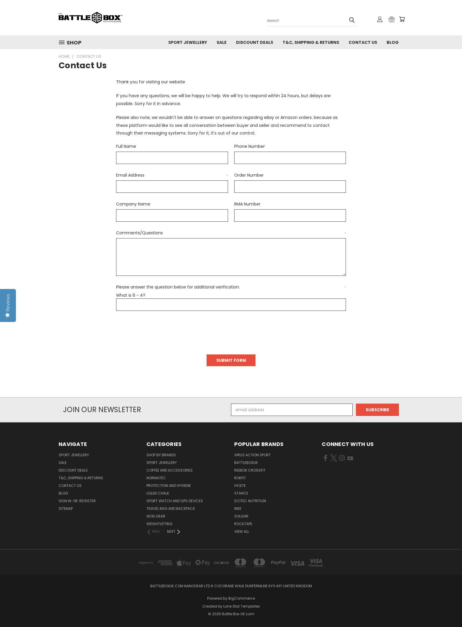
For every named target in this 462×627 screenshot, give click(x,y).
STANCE (241, 493)
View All (241, 531)
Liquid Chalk (157, 493)
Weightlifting (159, 523)
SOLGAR (241, 516)
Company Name (133, 204)
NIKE (237, 508)
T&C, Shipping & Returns (311, 42)
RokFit (240, 477)
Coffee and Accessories (169, 470)
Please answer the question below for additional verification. (231, 287)
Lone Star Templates (241, 606)
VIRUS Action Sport (252, 454)
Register (87, 500)
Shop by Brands (161, 454)
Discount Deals (254, 42)
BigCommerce (241, 598)
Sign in (65, 500)
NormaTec (156, 477)
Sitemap (66, 508)
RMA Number (247, 204)
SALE (222, 42)
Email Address (172, 175)
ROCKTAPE (243, 523)
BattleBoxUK (246, 462)
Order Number (249, 175)
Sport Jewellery (187, 42)
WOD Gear (155, 516)
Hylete (240, 485)
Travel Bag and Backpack (170, 508)
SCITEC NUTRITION (250, 500)
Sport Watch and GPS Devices (174, 500)
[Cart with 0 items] (402, 19)
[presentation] (161, 330)
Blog (393, 42)
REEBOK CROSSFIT (249, 470)
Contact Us (363, 42)
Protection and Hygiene (168, 485)
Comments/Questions (231, 233)
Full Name (126, 146)
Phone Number (249, 146)
